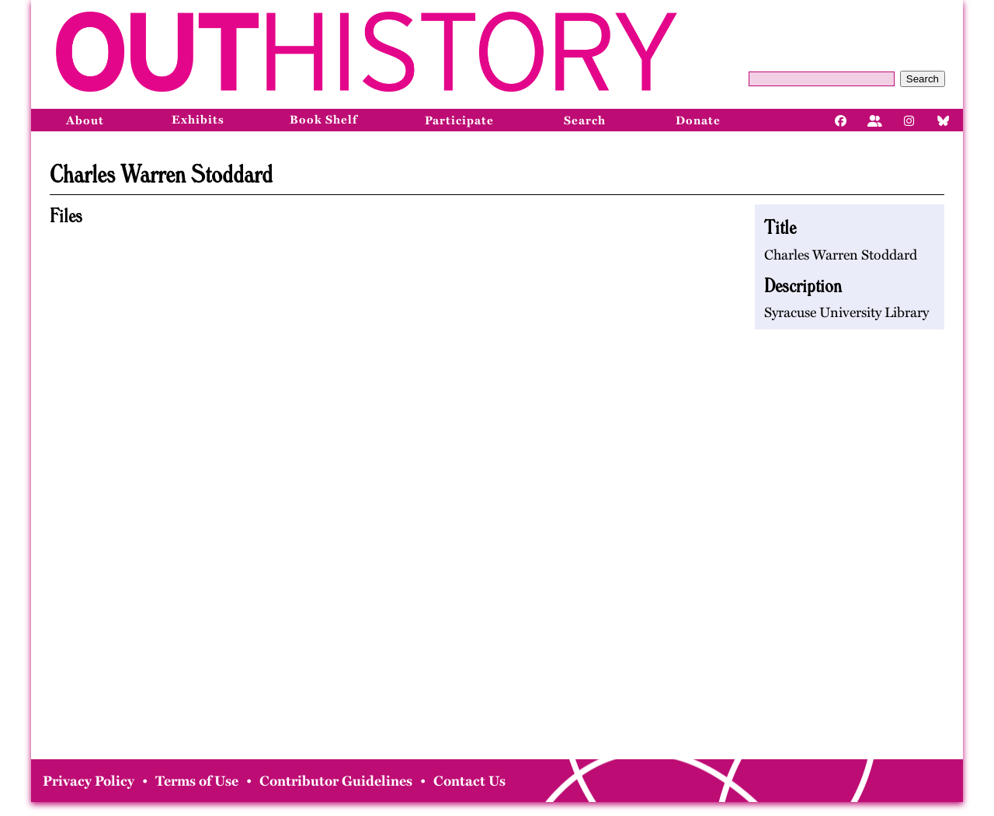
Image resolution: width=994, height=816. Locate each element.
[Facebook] (841, 120)
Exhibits (198, 120)
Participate (459, 120)
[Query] (822, 78)
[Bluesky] (943, 120)
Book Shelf (323, 120)
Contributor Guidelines (335, 781)
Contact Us (469, 781)
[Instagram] (909, 120)
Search (922, 79)
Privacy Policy (88, 781)
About (85, 120)
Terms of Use (196, 781)
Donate (698, 120)
